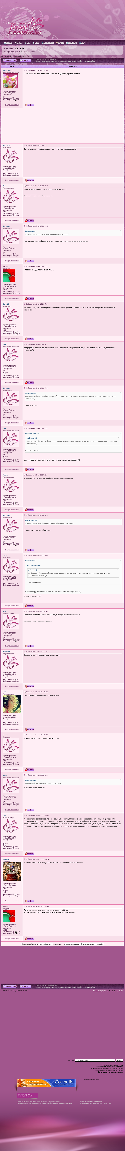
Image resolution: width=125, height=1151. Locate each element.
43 (15, 894)
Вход (82, 43)
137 (16, 293)
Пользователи (48, 43)
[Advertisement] (62, 125)
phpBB (90, 1101)
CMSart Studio (107, 1103)
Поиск (36, 43)
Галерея (8, 43)
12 (15, 332)
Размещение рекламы (91, 1079)
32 (15, 376)
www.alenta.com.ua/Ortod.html (78, 241)
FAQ (27, 43)
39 (16, 896)
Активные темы (24, 56)
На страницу (9, 52)
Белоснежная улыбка (74, 61)
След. (33, 52)
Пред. (16, 52)
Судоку (18, 43)
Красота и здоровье (57, 61)
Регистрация (71, 43)
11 (29, 52)
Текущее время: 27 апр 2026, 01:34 (47, 59)
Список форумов (42, 61)
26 (15, 214)
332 (16, 291)
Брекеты (8, 48)
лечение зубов (89, 61)
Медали (60, 43)
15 (16, 334)
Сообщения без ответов (9, 56)
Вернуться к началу (12, 105)
